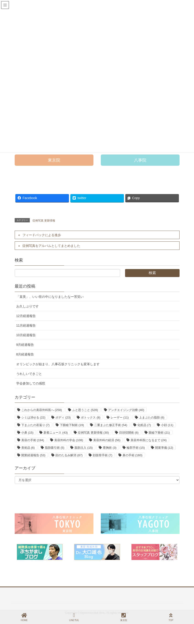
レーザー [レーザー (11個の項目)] (120, 417)
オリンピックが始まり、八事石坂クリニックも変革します (58, 364)
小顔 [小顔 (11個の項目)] (167, 425)
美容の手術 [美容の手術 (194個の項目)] (32, 440)
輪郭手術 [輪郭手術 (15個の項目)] (136, 447)
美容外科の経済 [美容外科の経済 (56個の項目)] (106, 440)
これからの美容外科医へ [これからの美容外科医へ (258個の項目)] (41, 410)
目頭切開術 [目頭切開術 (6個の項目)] (129, 432)
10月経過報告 (26, 335)
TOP (171, 617)
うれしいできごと (29, 374)
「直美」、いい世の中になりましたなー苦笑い (50, 297)
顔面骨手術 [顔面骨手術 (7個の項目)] (102, 455)
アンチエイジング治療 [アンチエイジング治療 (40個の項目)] (126, 410)
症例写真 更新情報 (44, 220)
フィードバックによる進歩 (41, 235)
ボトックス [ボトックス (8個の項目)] (90, 417)
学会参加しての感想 (30, 383)
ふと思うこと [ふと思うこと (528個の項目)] (85, 410)
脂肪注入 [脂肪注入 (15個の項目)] (83, 447)
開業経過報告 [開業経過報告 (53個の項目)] (33, 455)
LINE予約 (74, 617)
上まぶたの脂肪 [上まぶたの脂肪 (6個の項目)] (151, 417)
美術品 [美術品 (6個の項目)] (28, 447)
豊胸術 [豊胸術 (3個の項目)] (109, 447)
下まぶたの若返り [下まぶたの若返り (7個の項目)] (35, 425)
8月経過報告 (25, 354)
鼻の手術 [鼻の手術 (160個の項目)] (132, 455)
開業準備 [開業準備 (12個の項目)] (164, 447)
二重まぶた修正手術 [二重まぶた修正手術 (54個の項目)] (110, 425)
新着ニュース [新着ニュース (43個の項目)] (56, 432)
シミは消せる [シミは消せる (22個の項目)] (33, 417)
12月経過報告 (26, 316)
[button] (54, 160)
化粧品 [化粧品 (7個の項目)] (144, 425)
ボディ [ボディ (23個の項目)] (63, 417)
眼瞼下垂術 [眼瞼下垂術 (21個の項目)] (159, 432)
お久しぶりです (27, 306)
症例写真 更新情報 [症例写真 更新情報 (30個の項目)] (93, 432)
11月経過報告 (26, 325)
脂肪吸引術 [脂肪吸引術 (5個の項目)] (54, 447)
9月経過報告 (25, 345)
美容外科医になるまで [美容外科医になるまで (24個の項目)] (149, 440)
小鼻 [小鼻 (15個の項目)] (27, 432)
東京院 (123, 617)
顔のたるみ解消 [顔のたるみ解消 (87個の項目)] (68, 455)
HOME (24, 617)
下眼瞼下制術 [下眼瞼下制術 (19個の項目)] (72, 425)
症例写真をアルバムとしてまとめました (51, 246)
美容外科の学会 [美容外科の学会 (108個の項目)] (68, 440)
